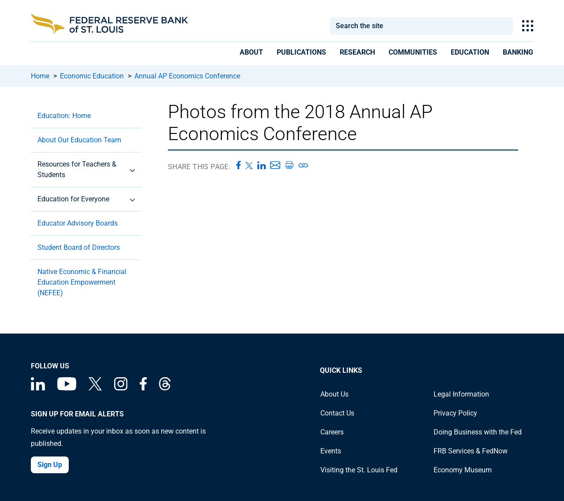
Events (330, 451)
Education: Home (64, 115)
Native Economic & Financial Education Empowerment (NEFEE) (81, 282)
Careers (332, 432)
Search (502, 26)
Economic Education (92, 76)
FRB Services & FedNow (471, 451)
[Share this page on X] (249, 165)
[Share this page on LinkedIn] (261, 165)
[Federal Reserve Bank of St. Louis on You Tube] (66, 388)
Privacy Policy (455, 413)
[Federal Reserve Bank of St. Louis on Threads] (165, 388)
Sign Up (49, 464)
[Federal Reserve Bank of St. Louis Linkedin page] (38, 388)
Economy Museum (463, 470)
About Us (334, 394)
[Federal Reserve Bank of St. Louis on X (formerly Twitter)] (95, 388)
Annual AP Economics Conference (187, 76)
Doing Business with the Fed (478, 432)
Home (40, 76)
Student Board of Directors (78, 247)
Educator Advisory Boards (77, 223)
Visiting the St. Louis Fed (358, 470)
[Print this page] (289, 165)
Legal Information (461, 394)
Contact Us (337, 413)
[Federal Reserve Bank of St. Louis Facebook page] (143, 388)
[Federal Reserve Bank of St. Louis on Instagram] (120, 388)
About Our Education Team (79, 140)
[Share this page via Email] (275, 165)
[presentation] (251, 53)
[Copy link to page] (304, 165)
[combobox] (410, 26)
